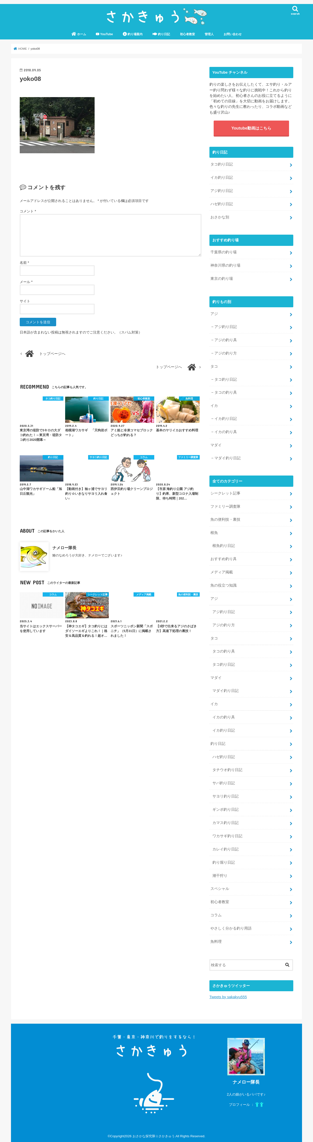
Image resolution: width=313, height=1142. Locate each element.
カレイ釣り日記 (225, 849)
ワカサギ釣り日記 (227, 836)
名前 (24, 263)
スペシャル (219, 889)
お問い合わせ (233, 34)
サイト (25, 301)
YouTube (104, 34)
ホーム (78, 34)
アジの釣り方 (225, 353)
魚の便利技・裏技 (225, 519)
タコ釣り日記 (221, 164)
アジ (214, 314)
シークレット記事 (225, 493)
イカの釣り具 (225, 432)
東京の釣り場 (221, 279)
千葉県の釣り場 (223, 252)
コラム (216, 915)
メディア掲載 (221, 572)
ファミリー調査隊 (225, 506)
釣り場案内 (133, 34)
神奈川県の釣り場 (225, 265)
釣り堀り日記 (223, 862)
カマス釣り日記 (225, 823)
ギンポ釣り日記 (225, 810)
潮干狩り (219, 876)
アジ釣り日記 (221, 191)
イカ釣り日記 (221, 177)
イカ (214, 406)
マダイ (216, 445)
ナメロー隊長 (64, 547)
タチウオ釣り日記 (227, 770)
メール (26, 282)
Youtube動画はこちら (251, 128)
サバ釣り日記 (223, 783)
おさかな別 (219, 217)
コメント (28, 211)
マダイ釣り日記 (227, 458)
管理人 (209, 34)
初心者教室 (187, 34)
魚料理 (216, 942)
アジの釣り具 (225, 340)
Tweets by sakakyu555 (228, 997)
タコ (214, 366)
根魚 (214, 533)
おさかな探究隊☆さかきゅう (154, 1136)
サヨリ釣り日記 (225, 796)
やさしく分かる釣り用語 (231, 928)
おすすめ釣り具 (223, 559)
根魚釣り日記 (223, 546)
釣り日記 (161, 34)
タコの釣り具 (225, 392)
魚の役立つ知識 (223, 585)
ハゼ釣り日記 (221, 204)
